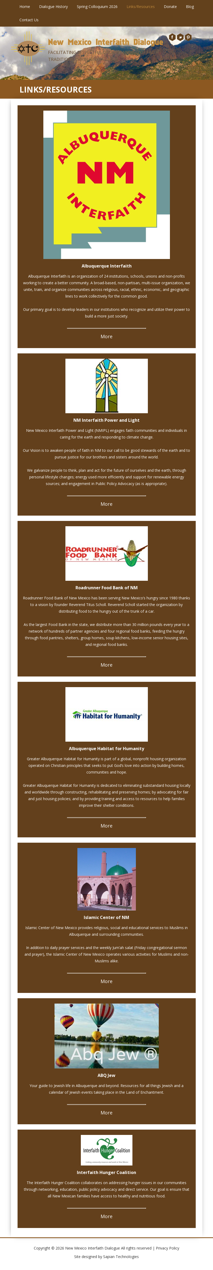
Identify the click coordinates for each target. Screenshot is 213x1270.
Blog (190, 6)
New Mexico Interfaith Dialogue (105, 42)
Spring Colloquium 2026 (97, 6)
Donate (170, 6)
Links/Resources (141, 6)
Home (24, 6)
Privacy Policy (167, 1248)
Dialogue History (53, 6)
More (106, 336)
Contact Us (29, 19)
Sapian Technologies (121, 1256)
